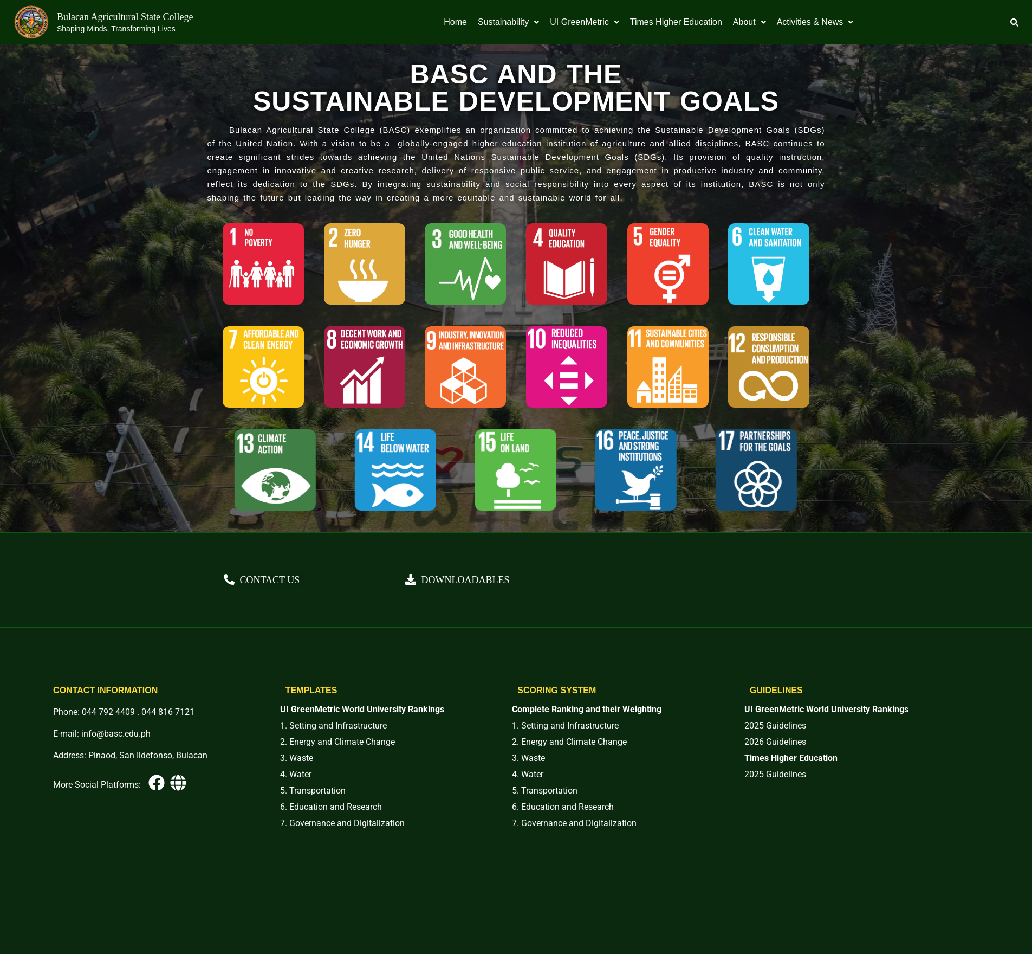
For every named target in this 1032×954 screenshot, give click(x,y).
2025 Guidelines (775, 725)
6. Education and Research (331, 807)
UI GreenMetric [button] (584, 22)
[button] (508, 22)
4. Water (295, 774)
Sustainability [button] (508, 22)
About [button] (749, 22)
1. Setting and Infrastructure (333, 725)
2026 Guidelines (775, 742)
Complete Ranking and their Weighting (586, 709)
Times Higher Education (676, 22)
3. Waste (296, 758)
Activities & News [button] (815, 22)
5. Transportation (313, 790)
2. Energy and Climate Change (337, 742)
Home (455, 22)
